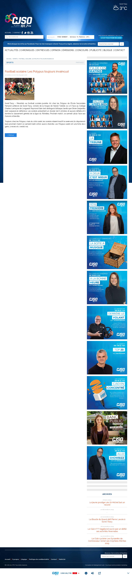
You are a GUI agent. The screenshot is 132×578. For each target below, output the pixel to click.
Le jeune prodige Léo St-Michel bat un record (107, 503)
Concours (82, 50)
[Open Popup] (99, 573)
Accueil (8, 32)
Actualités (11, 50)
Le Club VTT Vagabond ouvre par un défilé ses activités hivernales (107, 530)
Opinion (56, 50)
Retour (11, 135)
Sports (15, 59)
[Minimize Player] (128, 573)
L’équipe (24, 559)
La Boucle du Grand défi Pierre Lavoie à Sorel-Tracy (107, 520)
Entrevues (43, 50)
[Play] (86, 573)
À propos (15, 559)
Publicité (96, 50)
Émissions (68, 50)
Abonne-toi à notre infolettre (116, 553)
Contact (17, 32)
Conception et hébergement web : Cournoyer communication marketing (106, 565)
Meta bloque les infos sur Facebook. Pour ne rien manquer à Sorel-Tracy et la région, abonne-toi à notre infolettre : (66, 44)
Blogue (108, 50)
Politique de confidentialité (39, 559)
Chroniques (27, 50)
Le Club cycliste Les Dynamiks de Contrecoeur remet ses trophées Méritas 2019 (107, 540)
